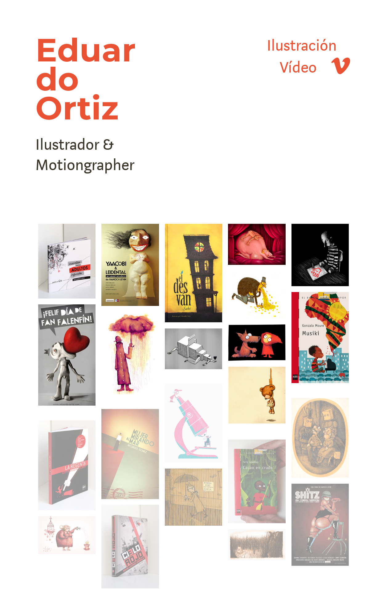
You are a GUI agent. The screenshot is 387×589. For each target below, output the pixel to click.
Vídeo (298, 67)
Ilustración (302, 46)
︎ (334, 67)
